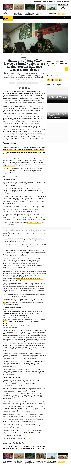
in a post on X (18, 410)
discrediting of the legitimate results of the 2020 (30, 278)
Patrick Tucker (20, 79)
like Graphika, (10, 254)
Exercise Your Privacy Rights (63, 1)
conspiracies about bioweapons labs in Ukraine (15, 275)
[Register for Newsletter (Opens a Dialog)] (66, 69)
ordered (31, 128)
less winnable (38, 432)
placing (5, 162)
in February (18, 337)
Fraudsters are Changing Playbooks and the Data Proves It (57, 97)
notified (21, 401)
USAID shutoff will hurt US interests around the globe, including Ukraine (23, 149)
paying (38, 283)
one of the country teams (34, 222)
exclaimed (22, 373)
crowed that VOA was (21, 371)
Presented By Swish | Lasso (54, 117)
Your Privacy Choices (49, 1)
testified (36, 349)
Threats (24, 57)
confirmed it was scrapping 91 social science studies (28, 406)
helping (31, 391)
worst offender (16, 246)
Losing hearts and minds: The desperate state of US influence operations (24, 147)
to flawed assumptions (16, 434)
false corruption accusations (36, 275)
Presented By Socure (52, 100)
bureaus (13, 221)
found (41, 330)
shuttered (20, 93)
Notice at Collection (37, 1)
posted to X (38, 110)
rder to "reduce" (28, 357)
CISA (4, 164)
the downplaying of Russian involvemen (33, 277)
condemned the (17, 361)
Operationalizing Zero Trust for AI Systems (57, 114)
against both (30, 270)
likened (5, 140)
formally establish (28, 196)
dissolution (39, 128)
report (11, 265)
